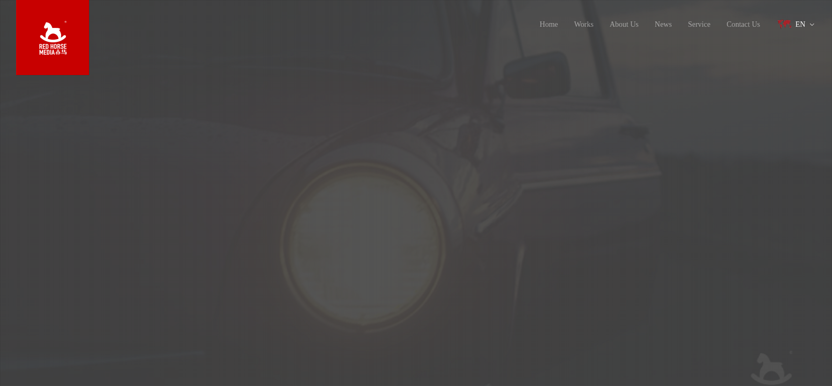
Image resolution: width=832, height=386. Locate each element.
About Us (623, 24)
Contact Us (743, 24)
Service (699, 24)
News (663, 24)
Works (583, 24)
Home (549, 24)
